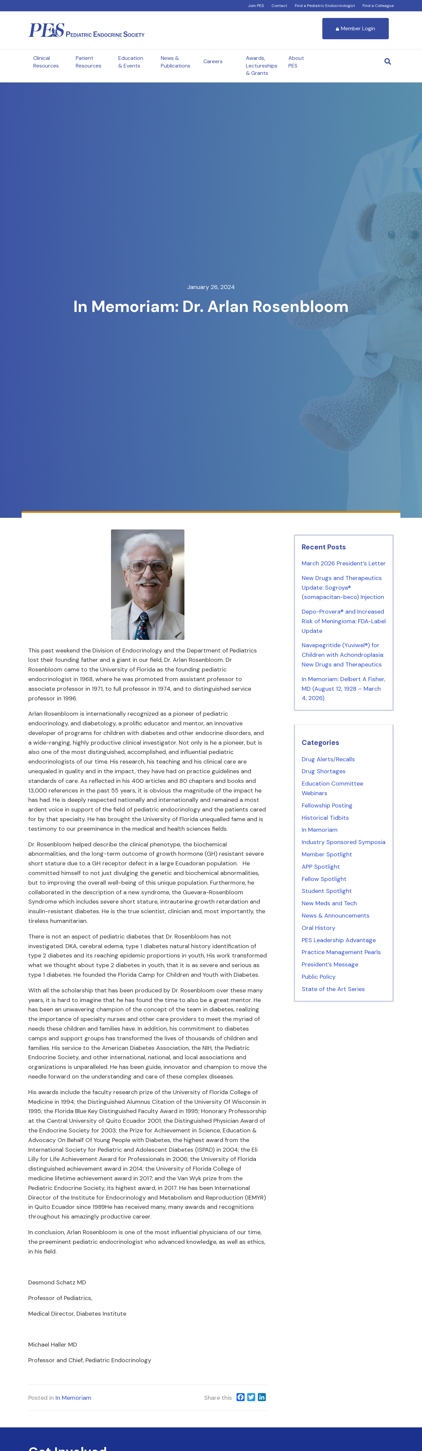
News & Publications (175, 62)
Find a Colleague (378, 5)
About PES (296, 62)
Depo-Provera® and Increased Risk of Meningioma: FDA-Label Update (344, 621)
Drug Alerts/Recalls (328, 759)
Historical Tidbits (325, 818)
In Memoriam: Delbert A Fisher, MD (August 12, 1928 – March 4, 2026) (343, 688)
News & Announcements (335, 916)
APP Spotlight (321, 867)
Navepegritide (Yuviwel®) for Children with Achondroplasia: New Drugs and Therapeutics (343, 654)
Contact (279, 5)
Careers (213, 61)
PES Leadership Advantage (339, 940)
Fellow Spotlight (324, 879)
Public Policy (319, 977)
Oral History (318, 928)
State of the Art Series (333, 989)
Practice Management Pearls (341, 952)
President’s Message (330, 964)
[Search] (388, 62)
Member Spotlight (327, 854)
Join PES (256, 5)
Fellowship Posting (327, 805)
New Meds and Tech (329, 903)
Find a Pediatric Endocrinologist (325, 5)
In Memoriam (73, 1398)
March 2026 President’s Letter (344, 563)
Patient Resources (88, 62)
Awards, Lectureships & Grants (261, 65)
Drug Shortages (324, 771)
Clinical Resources (46, 62)
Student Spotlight (327, 891)
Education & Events (130, 62)
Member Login (355, 28)
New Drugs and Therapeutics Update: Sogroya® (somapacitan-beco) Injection (343, 587)
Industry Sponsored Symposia (343, 842)
